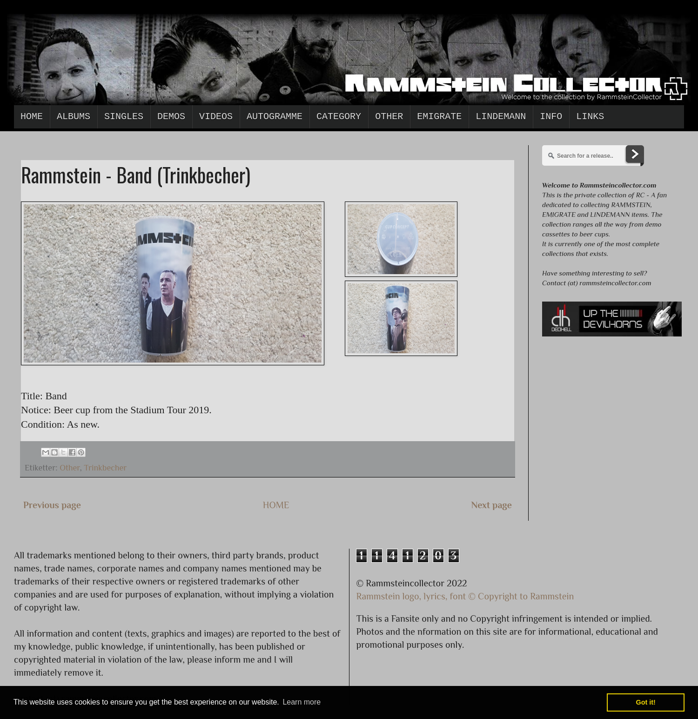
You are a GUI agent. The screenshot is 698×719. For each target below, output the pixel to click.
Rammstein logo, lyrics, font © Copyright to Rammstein (465, 596)
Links (590, 116)
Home (31, 116)
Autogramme (274, 116)
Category (338, 116)
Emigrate (439, 116)
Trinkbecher (105, 467)
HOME (276, 505)
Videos (216, 116)
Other (389, 116)
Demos (171, 116)
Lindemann (501, 116)
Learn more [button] (301, 702)
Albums (73, 116)
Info (551, 116)
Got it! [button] (646, 702)
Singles (123, 116)
